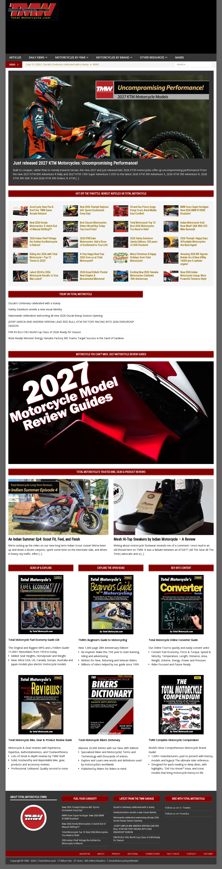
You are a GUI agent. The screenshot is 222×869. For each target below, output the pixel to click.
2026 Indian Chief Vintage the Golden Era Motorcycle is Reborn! (43, 242)
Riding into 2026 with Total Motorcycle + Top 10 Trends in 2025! (43, 257)
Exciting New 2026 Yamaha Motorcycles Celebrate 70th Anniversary (144, 275)
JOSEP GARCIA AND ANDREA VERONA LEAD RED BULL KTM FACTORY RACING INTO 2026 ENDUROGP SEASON (136, 828)
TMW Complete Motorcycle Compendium (174, 740)
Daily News (36, 57)
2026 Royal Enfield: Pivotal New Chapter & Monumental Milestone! (93, 275)
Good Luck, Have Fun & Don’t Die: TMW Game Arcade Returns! (41, 210)
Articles (15, 57)
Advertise (84, 853)
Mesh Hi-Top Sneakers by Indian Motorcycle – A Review (154, 539)
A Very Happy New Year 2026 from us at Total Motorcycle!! (92, 257)
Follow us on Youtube (177, 813)
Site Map (208, 853)
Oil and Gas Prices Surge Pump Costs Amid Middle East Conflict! (143, 210)
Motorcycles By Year (70, 57)
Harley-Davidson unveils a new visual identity (35, 309)
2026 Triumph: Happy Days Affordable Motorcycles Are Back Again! (194, 242)
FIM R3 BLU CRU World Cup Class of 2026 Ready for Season (44, 332)
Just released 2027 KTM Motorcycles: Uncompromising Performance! (75, 163)
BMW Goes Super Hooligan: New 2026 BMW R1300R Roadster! (194, 210)
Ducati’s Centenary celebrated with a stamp (34, 303)
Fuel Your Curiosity (85, 798)
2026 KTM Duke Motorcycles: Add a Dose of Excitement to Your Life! (94, 242)
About (101, 853)
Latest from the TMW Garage (137, 798)
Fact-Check (173, 853)
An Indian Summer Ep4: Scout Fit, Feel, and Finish (44, 539)
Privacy (116, 853)
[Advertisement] (139, 28)
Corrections (152, 853)
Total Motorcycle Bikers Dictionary (99, 740)
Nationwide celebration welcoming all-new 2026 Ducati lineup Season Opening (55, 315)
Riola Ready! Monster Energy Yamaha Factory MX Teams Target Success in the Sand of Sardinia (66, 338)
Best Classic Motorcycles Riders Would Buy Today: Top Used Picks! (93, 226)
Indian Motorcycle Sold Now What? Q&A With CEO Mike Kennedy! (193, 226)
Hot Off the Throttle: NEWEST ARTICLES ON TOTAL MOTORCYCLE (111, 193)
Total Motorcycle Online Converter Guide (173, 640)
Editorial (133, 853)
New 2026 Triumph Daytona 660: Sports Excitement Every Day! (94, 210)
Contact (191, 853)
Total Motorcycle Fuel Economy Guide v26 (33, 640)
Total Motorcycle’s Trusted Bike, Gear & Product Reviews (111, 471)
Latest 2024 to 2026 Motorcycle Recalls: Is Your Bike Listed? (44, 275)
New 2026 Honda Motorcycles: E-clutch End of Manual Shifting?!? (43, 226)
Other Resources (152, 57)
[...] (77, 178)
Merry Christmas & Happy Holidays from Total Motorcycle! (143, 257)
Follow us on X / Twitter (178, 807)
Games (179, 57)
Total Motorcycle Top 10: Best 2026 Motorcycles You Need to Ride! (143, 226)
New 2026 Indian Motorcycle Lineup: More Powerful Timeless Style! (193, 275)
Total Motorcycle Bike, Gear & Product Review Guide (40, 740)
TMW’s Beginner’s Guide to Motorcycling (102, 640)
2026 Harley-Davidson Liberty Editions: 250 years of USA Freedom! (143, 242)
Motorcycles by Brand (112, 57)
